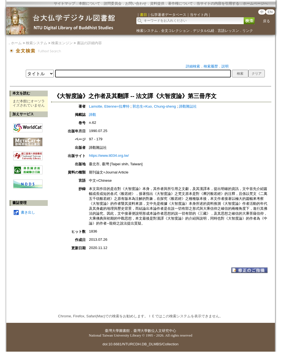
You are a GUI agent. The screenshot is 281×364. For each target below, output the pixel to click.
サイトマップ (64, 3)
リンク (247, 31)
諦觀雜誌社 (188, 106)
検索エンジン (62, 43)
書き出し (28, 212)
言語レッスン (228, 31)
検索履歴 (211, 66)
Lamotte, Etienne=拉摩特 (109, 106)
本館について (89, 3)
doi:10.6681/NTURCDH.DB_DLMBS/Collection (140, 344)
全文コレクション (175, 31)
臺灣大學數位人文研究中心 (154, 331)
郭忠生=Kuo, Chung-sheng (154, 106)
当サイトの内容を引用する (217, 3)
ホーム (16, 43)
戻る (266, 21)
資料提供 (157, 3)
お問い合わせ (136, 3)
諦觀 (92, 115)
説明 (225, 66)
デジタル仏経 (203, 31)
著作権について (180, 3)
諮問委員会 (113, 3)
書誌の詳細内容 (89, 43)
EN (270, 12)
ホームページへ (255, 3)
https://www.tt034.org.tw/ (109, 155)
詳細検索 (193, 66)
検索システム (147, 31)
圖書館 (124, 331)
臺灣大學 (112, 331)
